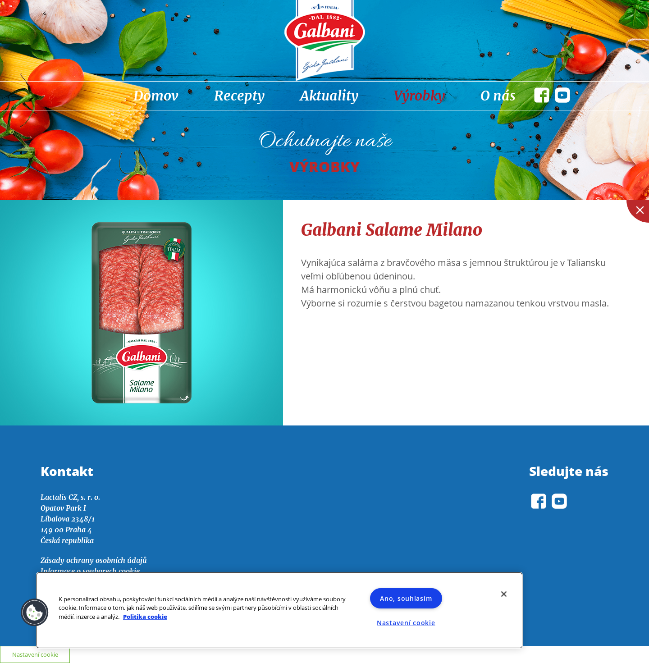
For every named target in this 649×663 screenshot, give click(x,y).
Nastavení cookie (406, 622)
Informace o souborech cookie (90, 571)
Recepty (239, 95)
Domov (155, 95)
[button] (34, 612)
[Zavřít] (504, 594)
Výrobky (419, 95)
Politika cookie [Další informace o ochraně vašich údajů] (145, 617)
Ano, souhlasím (406, 598)
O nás (498, 95)
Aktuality (329, 95)
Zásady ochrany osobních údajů (94, 560)
